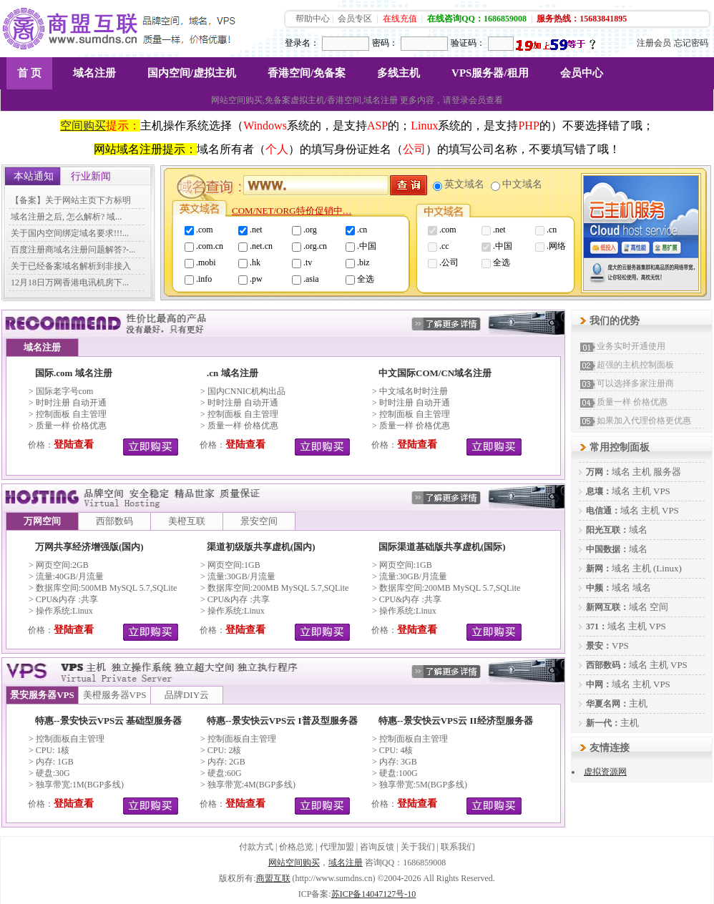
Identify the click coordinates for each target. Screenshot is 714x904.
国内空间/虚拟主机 (191, 73)
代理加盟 (337, 847)
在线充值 (400, 19)
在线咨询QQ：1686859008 (477, 19)
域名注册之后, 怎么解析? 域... (66, 217)
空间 (659, 606)
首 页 (29, 73)
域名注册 (94, 73)
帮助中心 (312, 19)
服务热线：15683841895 (582, 19)
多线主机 (398, 73)
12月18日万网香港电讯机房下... (70, 282)
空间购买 (83, 125)
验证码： (468, 43)
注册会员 (654, 43)
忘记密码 (691, 43)
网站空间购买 (294, 863)
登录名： (302, 43)
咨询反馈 (377, 847)
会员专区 (355, 19)
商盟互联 (273, 878)
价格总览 (296, 847)
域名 (621, 471)
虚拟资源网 (605, 772)
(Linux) (667, 568)
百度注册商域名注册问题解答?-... (73, 250)
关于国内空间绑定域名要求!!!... (70, 233)
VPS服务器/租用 (490, 73)
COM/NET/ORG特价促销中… (292, 210)
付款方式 (256, 847)
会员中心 (581, 73)
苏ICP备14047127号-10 (373, 894)
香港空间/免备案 (307, 73)
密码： (385, 43)
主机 (641, 471)
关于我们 (418, 847)
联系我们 (458, 847)
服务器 (667, 471)
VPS (661, 491)
